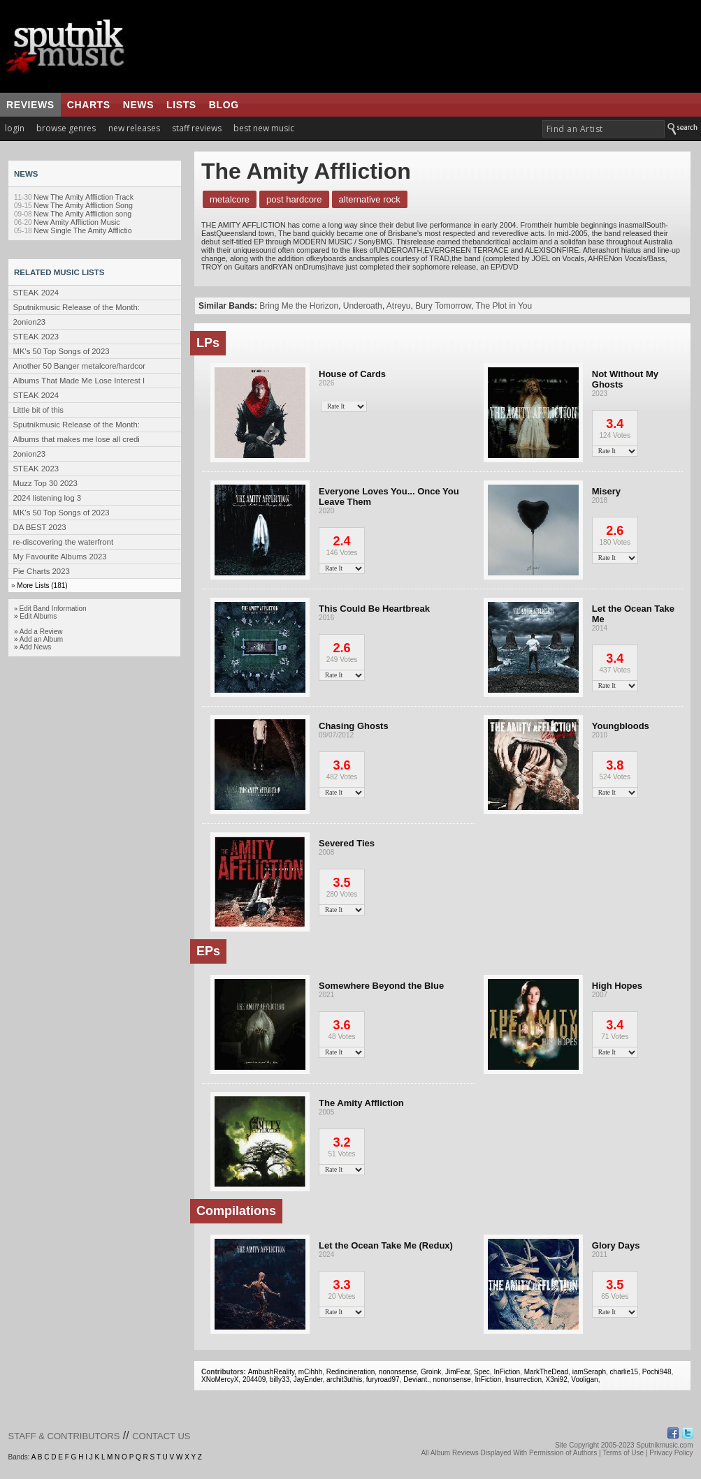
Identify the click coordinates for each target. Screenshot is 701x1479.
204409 (254, 1379)
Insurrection (523, 1379)
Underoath (362, 306)
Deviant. (416, 1379)
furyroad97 (383, 1379)
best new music (263, 128)
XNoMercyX (219, 1379)
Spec (482, 1372)
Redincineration (350, 1372)
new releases (134, 128)
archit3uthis (344, 1379)
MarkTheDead (546, 1372)
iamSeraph (589, 1372)
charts (88, 104)
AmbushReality (271, 1372)
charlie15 (624, 1372)
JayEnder (308, 1379)
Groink (431, 1372)
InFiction (506, 1372)
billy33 (279, 1379)
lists (181, 104)
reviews (30, 104)
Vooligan (584, 1379)
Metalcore (230, 199)
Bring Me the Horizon (298, 306)
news (138, 104)
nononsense (398, 1372)
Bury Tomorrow (443, 306)
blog (224, 104)
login (14, 128)
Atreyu (398, 306)
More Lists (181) (42, 585)
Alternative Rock (369, 199)
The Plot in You (503, 306)
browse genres (66, 128)
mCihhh (310, 1372)
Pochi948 (657, 1372)
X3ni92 (557, 1379)
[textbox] (603, 129)
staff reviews (197, 128)
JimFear (457, 1372)
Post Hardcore (294, 199)
